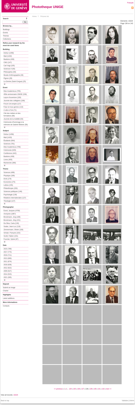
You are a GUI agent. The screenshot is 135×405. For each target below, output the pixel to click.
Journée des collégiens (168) (14, 101)
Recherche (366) (10, 163)
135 (74, 389)
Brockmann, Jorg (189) (12, 217)
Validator (125, 401)
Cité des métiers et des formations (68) (12, 114)
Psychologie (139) (10, 195)
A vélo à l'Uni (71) (10, 110)
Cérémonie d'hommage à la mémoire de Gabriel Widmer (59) (16, 123)
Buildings (6, 29)
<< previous (58, 389)
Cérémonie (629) (10, 150)
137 (82, 389)
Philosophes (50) (10, 72)
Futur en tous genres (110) (13, 107)
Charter (5, 291)
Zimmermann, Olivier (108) (13, 230)
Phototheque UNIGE (47, 7)
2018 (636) (8, 265)
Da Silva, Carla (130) (11, 223)
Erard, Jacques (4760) (12, 211)
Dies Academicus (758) (12, 147)
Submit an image (9, 288)
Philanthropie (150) (10, 188)
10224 (15, 395)
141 (99, 389)
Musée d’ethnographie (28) (13, 75)
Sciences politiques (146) (13, 191)
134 (70, 389)
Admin (131, 401)
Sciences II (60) (9, 69)
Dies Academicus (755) (12, 91)
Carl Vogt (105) (9, 66)
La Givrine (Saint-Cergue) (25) (15, 81)
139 (90, 389)
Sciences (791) (9, 144)
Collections (7, 39)
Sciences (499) (9, 172)
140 (95, 389)
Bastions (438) (9, 59)
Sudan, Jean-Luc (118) (12, 226)
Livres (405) (8, 160)
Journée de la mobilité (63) (13, 119)
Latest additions (8, 298)
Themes (6, 36)
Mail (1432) (8, 56)
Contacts (6, 306)
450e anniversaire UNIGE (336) (15, 94)
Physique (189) (9, 176)
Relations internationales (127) (15, 198)
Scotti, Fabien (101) (11, 236)
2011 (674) (8, 261)
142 (103, 389)
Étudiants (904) (9, 141)
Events (5, 33)
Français (130, 3)
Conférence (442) (10, 153)
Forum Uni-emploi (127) (12, 104)
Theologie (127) (9, 201)
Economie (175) (9, 182)
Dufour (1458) (9, 53)
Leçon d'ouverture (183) (12, 97)
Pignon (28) (8, 78)
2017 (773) (8, 252)
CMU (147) (8, 62)
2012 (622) (8, 268)
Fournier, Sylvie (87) (11, 239)
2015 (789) (8, 249)
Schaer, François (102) (12, 233)
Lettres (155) (8, 185)
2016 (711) (8, 255)
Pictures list (44, 16)
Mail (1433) (8, 137)
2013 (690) (8, 258)
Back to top (5, 401)
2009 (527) (8, 271)
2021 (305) (8, 277)
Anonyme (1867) (10, 214)
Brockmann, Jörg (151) (12, 220)
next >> (108, 389)
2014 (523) (8, 274)
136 (78, 389)
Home (34, 16)
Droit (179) (7, 179)
